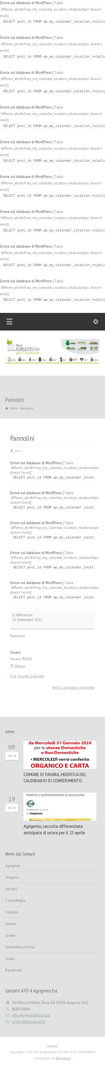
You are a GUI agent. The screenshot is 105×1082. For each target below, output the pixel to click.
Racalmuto (13, 970)
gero (18, 450)
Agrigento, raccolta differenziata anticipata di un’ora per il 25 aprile (54, 829)
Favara (10, 923)
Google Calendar (31, 676)
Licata (10, 958)
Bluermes (63, 1058)
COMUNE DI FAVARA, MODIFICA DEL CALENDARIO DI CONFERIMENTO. (55, 778)
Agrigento (13, 865)
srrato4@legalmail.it (28, 1021)
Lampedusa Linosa (20, 947)
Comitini (11, 912)
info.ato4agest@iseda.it (31, 1015)
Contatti (52, 1046)
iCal (13, 676)
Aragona (12, 877)
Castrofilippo (15, 900)
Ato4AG (11, 889)
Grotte (10, 935)
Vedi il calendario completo (73, 687)
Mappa (17, 666)
